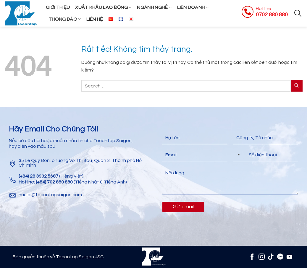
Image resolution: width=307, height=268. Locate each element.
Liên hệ (94, 19)
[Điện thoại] (265, 155)
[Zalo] (280, 256)
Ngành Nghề (154, 7)
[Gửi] (297, 86)
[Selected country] (237, 155)
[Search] (298, 13)
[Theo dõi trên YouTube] (289, 256)
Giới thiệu (58, 7)
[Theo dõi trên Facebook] (252, 256)
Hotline (263, 8)
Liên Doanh (193, 7)
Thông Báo (65, 19)
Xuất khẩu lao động (103, 7)
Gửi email (183, 206)
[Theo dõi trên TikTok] (271, 256)
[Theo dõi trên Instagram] (261, 256)
